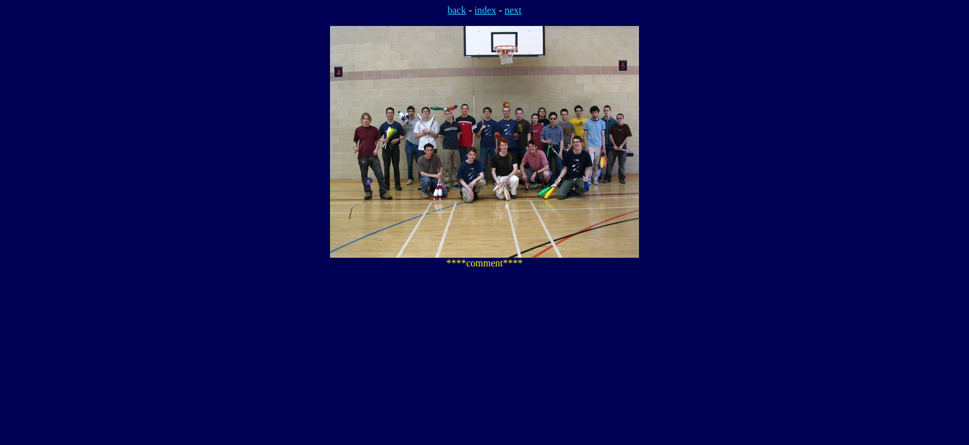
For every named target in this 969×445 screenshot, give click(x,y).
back (456, 10)
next (513, 10)
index (486, 10)
